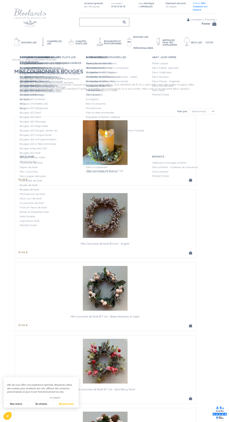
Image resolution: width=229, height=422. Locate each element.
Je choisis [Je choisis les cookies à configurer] (41, 404)
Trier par (182, 99)
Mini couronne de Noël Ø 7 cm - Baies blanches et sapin (181, 161)
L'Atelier (109, 395)
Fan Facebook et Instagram (183, 402)
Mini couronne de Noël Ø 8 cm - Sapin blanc (47, 310)
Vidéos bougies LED (116, 411)
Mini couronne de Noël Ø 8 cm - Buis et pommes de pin (182, 312)
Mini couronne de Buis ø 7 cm (47, 160)
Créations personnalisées (120, 399)
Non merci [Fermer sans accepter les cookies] (16, 404)
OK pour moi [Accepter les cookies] (66, 404)
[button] (7, 416)
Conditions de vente (70, 411)
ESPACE (200, 6)
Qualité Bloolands (115, 388)
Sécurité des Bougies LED (120, 392)
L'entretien (111, 407)
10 (23, 169)
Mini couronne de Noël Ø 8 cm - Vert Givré (114, 310)
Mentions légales (68, 414)
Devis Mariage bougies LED (121, 403)
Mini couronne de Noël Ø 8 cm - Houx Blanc (181, 235)
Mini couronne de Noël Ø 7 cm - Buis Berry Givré (47, 237)
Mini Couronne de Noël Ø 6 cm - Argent (114, 160)
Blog (163, 393)
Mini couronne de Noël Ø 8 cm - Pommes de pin (114, 237)
